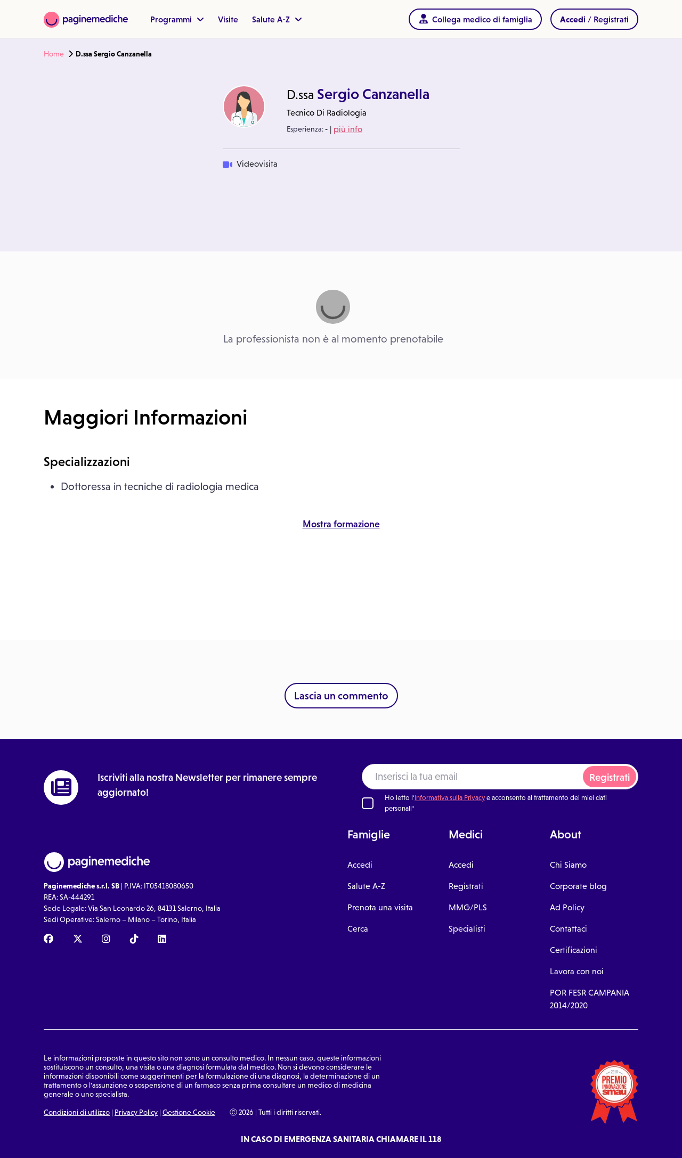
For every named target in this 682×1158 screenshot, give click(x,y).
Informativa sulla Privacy (450, 798)
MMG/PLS (468, 907)
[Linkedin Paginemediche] (162, 939)
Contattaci (568, 928)
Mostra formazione (341, 524)
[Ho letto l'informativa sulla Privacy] (368, 803)
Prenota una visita (380, 907)
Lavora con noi (577, 971)
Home (54, 54)
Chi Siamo (568, 864)
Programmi (177, 19)
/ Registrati (594, 19)
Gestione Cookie (189, 1112)
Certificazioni (573, 950)
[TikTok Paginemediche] (134, 939)
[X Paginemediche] (78, 939)
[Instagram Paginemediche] (106, 939)
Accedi (359, 864)
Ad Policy (567, 907)
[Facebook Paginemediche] (48, 939)
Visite (228, 19)
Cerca (357, 928)
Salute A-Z (277, 19)
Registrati (609, 777)
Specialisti (467, 928)
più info (348, 129)
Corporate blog (578, 886)
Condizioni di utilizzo (77, 1112)
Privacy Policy (136, 1112)
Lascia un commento (341, 696)
